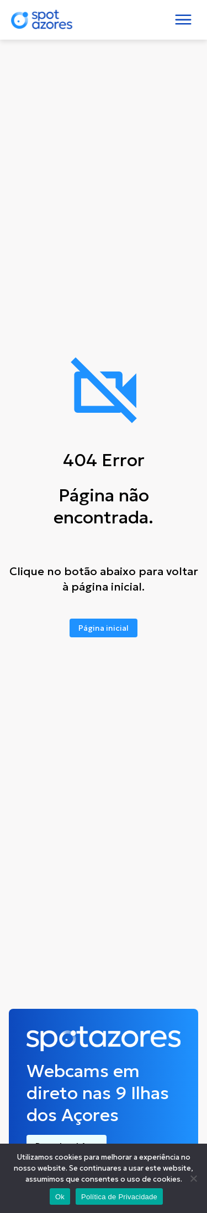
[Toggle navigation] (183, 19)
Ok (60, 1197)
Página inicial (103, 628)
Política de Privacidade (119, 1197)
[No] (193, 1178)
